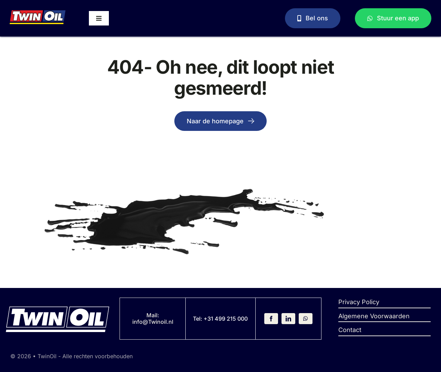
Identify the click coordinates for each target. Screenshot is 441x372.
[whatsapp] (305, 318)
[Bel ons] (312, 18)
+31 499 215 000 (226, 318)
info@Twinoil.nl (152, 321)
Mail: (152, 315)
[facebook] (271, 318)
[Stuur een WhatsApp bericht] (393, 18)
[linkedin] (288, 318)
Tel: (198, 318)
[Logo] (38, 13)
